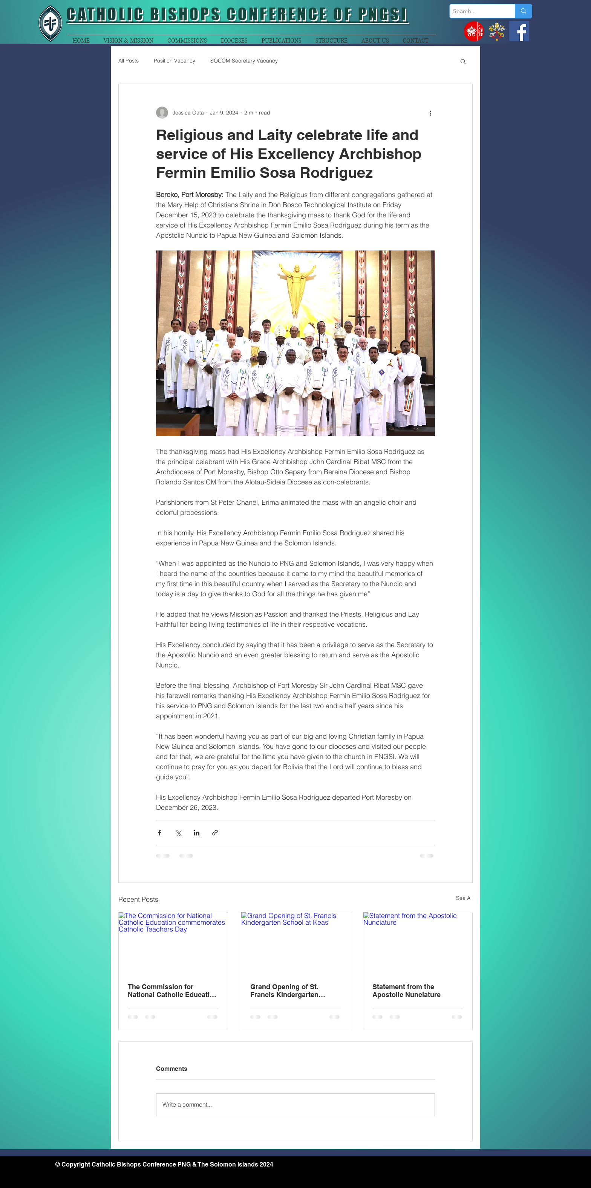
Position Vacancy (174, 60)
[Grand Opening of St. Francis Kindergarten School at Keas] (295, 942)
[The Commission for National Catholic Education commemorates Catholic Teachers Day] (173, 942)
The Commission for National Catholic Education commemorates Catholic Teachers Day (173, 991)
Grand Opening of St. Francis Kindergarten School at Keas (284, 991)
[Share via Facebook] (159, 832)
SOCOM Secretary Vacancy (244, 60)
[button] (463, 61)
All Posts (128, 60)
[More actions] (430, 112)
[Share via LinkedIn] (196, 832)
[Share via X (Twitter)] (178, 832)
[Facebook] (519, 31)
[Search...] (476, 11)
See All (464, 898)
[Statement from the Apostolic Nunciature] (417, 942)
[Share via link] (215, 832)
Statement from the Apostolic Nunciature (406, 991)
